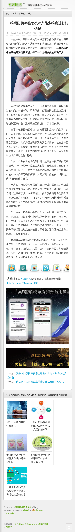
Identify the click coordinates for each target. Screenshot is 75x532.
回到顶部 (69, 526)
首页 (8, 13)
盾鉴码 (26, 510)
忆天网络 (26, 278)
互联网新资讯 (18, 13)
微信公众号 (26, 395)
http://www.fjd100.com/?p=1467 (23, 283)
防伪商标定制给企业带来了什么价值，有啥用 (40, 381)
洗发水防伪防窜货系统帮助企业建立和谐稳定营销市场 (16, 491)
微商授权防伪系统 (23, 507)
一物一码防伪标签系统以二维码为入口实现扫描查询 (40, 426)
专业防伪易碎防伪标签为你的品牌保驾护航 (16, 458)
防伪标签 (52, 395)
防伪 (34, 395)
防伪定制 (42, 395)
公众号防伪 (14, 395)
